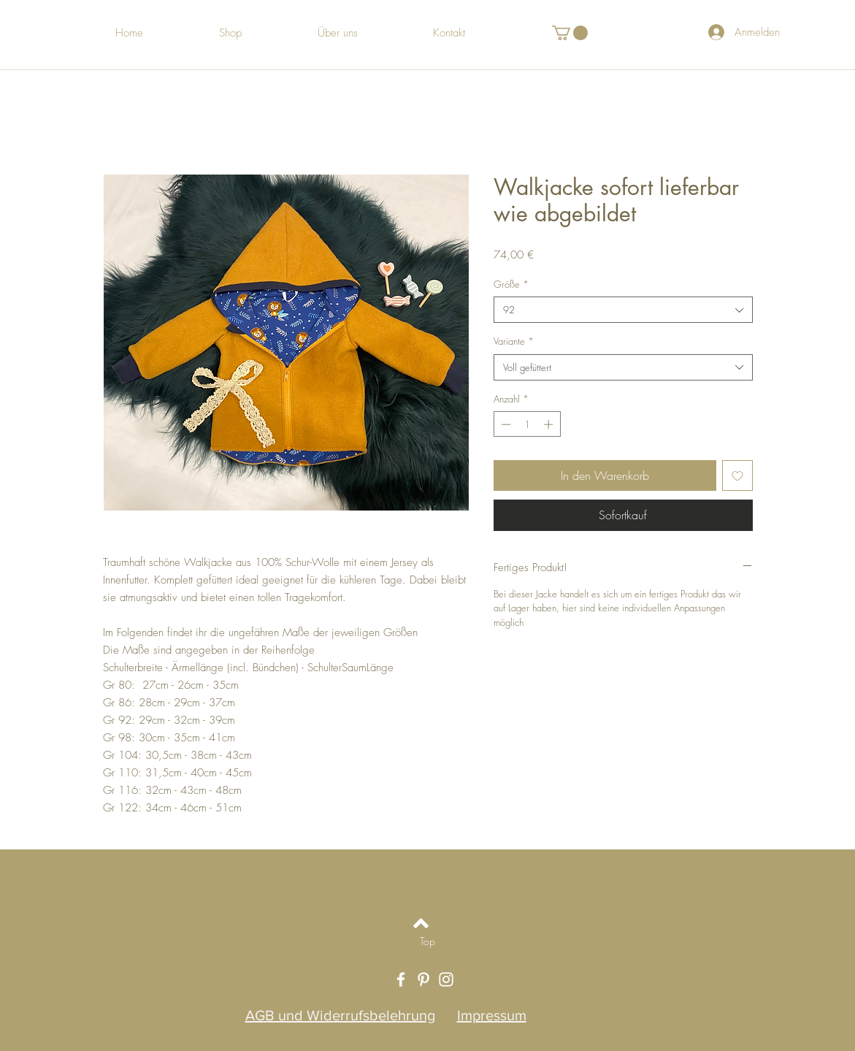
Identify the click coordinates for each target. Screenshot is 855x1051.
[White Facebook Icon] (400, 979)
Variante (514, 341)
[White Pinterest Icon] (423, 979)
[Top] (427, 940)
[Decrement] (504, 424)
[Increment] (550, 424)
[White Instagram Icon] (446, 979)
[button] (570, 33)
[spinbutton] (527, 424)
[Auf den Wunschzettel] (737, 475)
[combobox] (623, 310)
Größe (511, 284)
